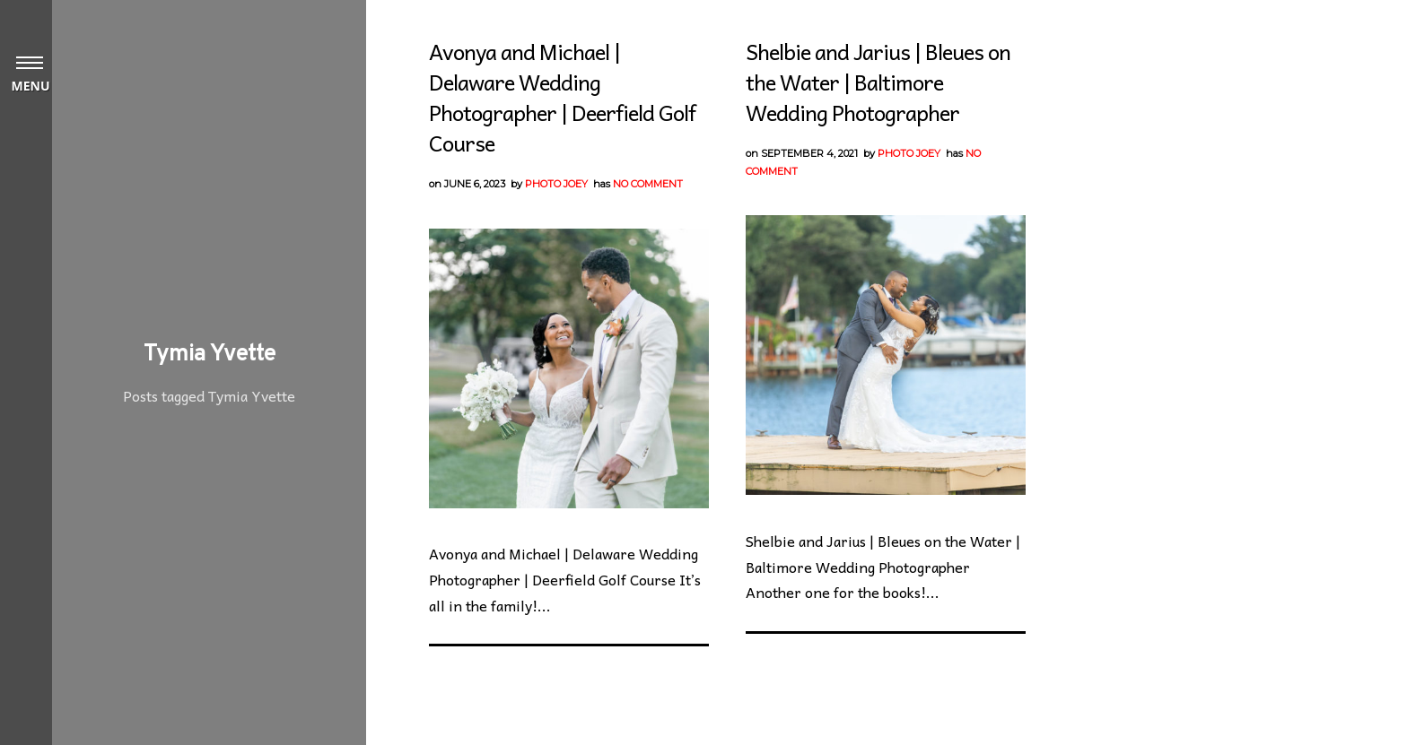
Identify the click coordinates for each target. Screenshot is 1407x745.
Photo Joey (556, 184)
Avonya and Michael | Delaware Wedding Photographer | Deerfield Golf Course (562, 97)
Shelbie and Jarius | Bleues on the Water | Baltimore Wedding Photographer (878, 81)
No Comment (648, 184)
